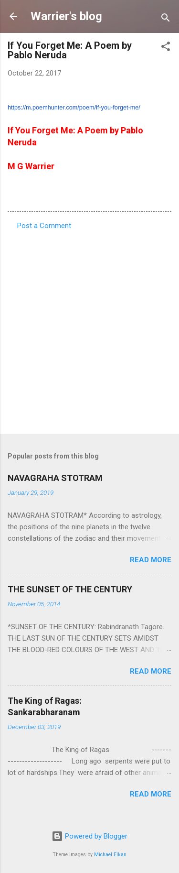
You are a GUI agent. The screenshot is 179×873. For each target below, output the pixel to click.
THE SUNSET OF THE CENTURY (70, 589)
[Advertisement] (89, 329)
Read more (150, 560)
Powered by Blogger (89, 836)
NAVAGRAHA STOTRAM (55, 478)
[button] (165, 48)
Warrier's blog (66, 16)
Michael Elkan (110, 854)
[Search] (165, 19)
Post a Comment (44, 225)
